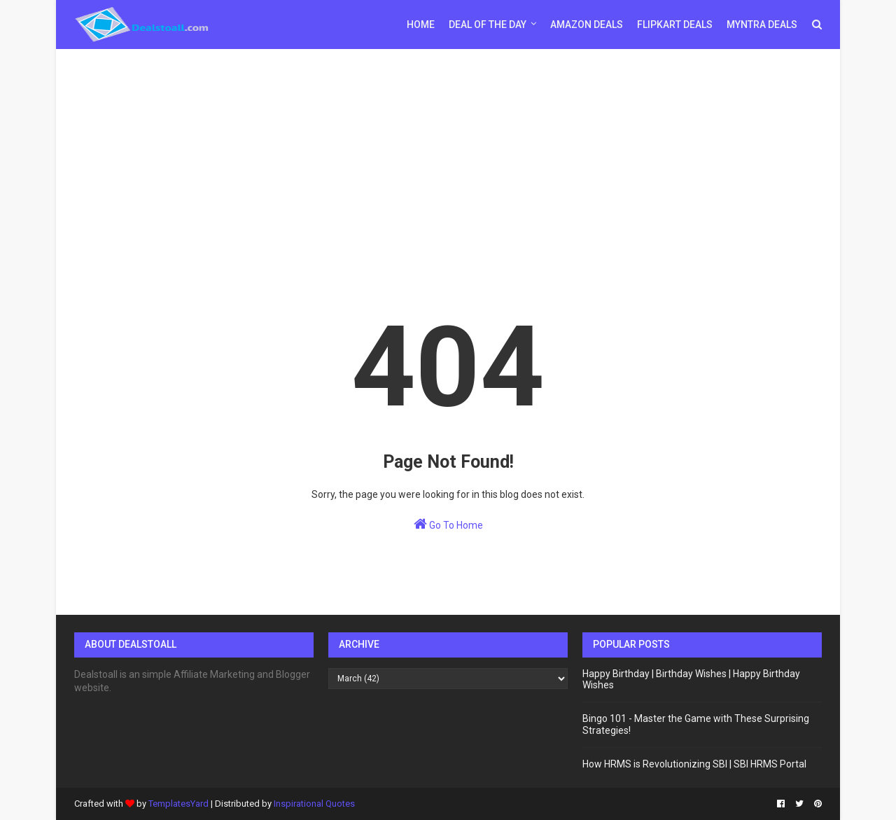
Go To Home (448, 524)
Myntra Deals (762, 24)
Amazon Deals (586, 24)
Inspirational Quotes (314, 803)
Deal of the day (487, 24)
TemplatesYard (178, 803)
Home (421, 24)
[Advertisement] (448, 158)
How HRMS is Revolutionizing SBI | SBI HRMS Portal (694, 764)
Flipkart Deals (675, 24)
